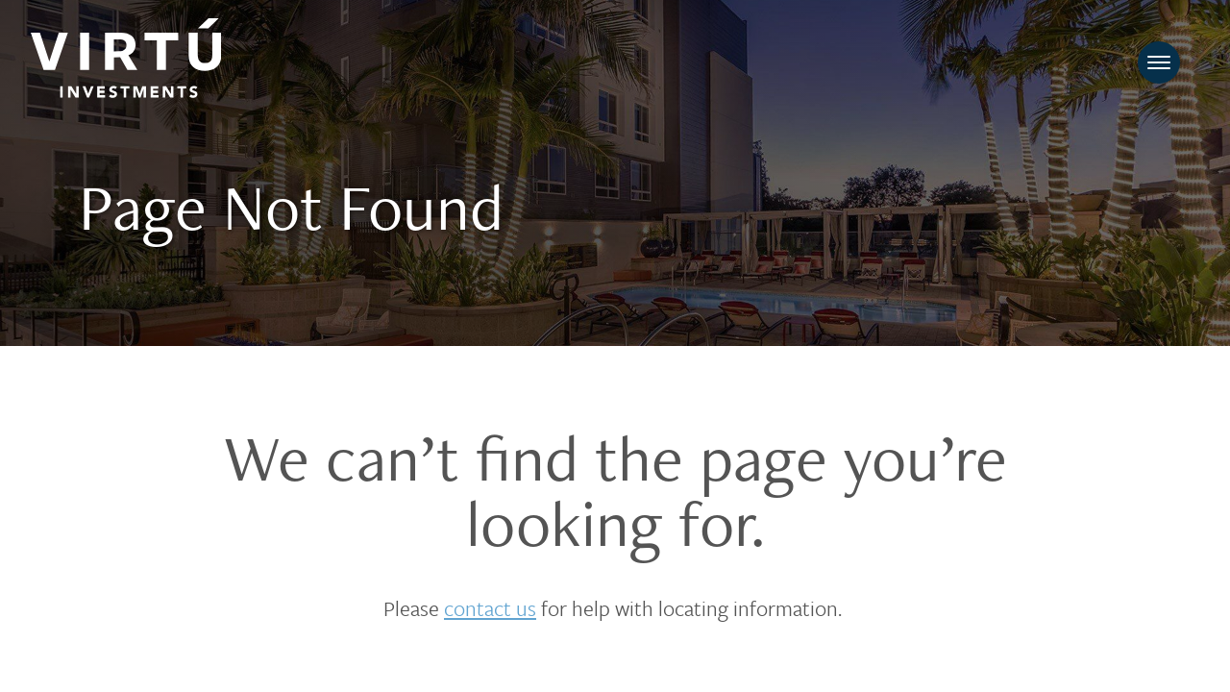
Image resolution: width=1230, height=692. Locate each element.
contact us (490, 608)
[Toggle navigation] (1159, 62)
